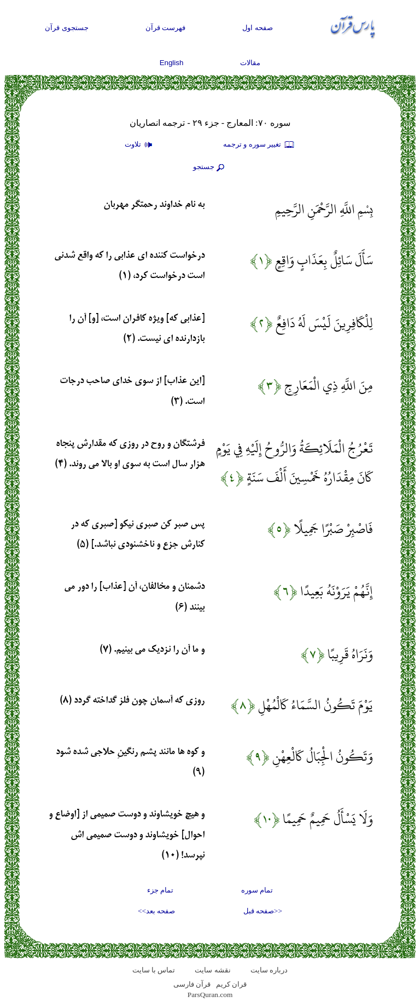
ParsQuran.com (210, 994)
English (172, 63)
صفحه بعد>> (156, 911)
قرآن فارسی (192, 984)
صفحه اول (257, 28)
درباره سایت (269, 970)
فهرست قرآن (165, 28)
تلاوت (140, 145)
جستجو (210, 167)
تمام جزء (160, 890)
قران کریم (231, 984)
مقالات (250, 63)
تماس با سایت (154, 970)
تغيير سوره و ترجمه (259, 145)
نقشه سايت (212, 970)
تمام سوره (257, 890)
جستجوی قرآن (67, 28)
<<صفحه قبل (262, 911)
